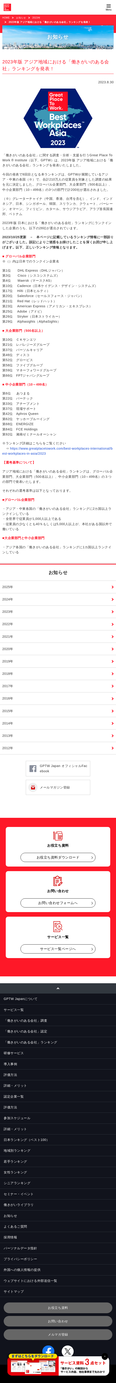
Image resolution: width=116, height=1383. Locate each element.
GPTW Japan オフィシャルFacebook (63, 768)
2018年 (7, 673)
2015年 (7, 711)
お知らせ (21, 17)
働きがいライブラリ (19, 1205)
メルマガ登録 (58, 1334)
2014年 (7, 723)
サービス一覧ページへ (58, 949)
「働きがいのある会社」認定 (25, 1031)
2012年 (7, 748)
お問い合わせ (58, 1321)
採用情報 (10, 1237)
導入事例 (10, 1064)
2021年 (7, 636)
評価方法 (10, 1075)
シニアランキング (17, 1183)
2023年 (36, 17)
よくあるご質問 (15, 1226)
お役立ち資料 (58, 1308)
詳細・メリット (15, 1085)
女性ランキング (15, 1172)
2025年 (7, 587)
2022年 (7, 624)
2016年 (7, 698)
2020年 (7, 649)
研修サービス (14, 1053)
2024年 (7, 599)
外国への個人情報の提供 (22, 1270)
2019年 (7, 661)
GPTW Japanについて (21, 999)
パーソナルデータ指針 (20, 1248)
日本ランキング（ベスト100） (27, 1140)
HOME (6, 17)
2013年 (7, 735)
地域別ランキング (17, 1150)
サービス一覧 (14, 1010)
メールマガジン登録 (55, 787)
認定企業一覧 (14, 1096)
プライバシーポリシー (20, 1259)
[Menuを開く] (108, 7)
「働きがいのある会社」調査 (25, 1020)
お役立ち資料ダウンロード (58, 857)
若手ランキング (15, 1161)
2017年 (7, 686)
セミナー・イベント (19, 1194)
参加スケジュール (17, 1118)
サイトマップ (14, 1291)
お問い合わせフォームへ (58, 903)
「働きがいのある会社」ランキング (30, 1042)
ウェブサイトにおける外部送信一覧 (30, 1281)
